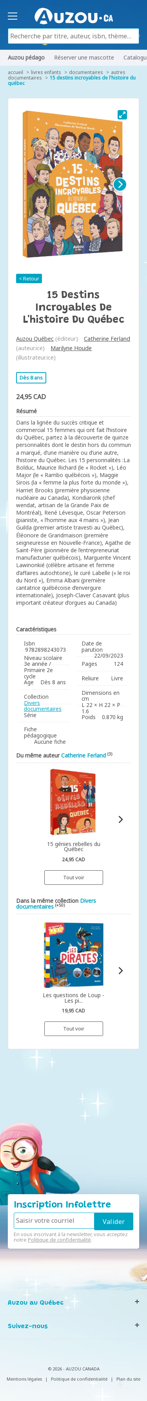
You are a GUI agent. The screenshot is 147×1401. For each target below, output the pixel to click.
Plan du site (128, 1379)
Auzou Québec (35, 338)
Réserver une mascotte (84, 57)
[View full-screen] (122, 114)
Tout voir (73, 877)
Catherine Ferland (107, 338)
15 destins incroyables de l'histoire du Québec (72, 80)
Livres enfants (46, 72)
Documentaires (86, 72)
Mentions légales (24, 1379)
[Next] (120, 184)
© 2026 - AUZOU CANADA (74, 1369)
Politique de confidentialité (59, 1239)
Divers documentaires (43, 706)
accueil (15, 72)
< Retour (29, 278)
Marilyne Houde (71, 348)
